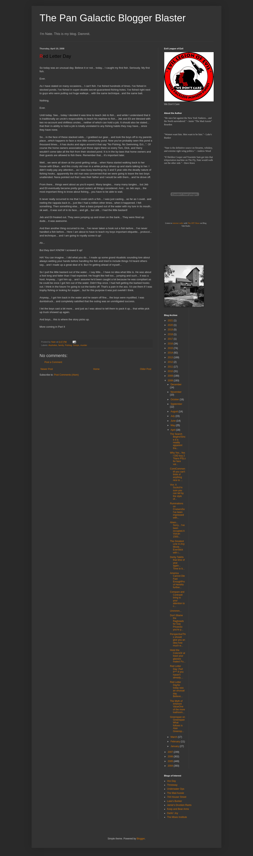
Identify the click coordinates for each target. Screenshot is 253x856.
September (176, 404)
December (176, 384)
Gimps (76, 345)
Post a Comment (53, 362)
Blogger (141, 838)
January (175, 746)
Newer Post (47, 369)
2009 (171, 375)
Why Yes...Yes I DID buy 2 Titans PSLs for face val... (178, 458)
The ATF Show (194, 223)
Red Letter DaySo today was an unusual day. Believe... (177, 689)
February (176, 741)
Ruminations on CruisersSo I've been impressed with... (177, 510)
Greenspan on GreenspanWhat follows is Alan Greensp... (177, 724)
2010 (171, 371)
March (174, 737)
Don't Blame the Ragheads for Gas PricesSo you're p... (177, 622)
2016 (171, 343)
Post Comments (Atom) (66, 374)
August (175, 411)
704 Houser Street (176, 797)
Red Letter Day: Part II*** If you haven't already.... (176, 672)
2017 (171, 339)
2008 (171, 380)
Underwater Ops (175, 789)
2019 (171, 329)
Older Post (145, 369)
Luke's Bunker (174, 801)
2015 (171, 348)
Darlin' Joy (172, 813)
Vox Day (171, 781)
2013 (171, 357)
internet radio (178, 223)
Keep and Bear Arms (178, 809)
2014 (171, 352)
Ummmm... (176, 610)
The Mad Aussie (175, 793)
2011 (171, 366)
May (173, 425)
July (173, 416)
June (173, 420)
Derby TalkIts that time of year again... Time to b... (177, 563)
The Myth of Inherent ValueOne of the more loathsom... (177, 707)
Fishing (68, 345)
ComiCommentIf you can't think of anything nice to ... (177, 474)
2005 (171, 761)
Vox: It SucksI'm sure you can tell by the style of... (177, 491)
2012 (171, 362)
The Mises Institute (177, 817)
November (176, 392)
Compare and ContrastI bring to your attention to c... (177, 599)
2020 (171, 325)
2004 (171, 765)
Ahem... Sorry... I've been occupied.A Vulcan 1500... (177, 529)
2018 (171, 334)
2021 (171, 320)
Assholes (52, 345)
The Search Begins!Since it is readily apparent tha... (177, 441)
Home (96, 369)
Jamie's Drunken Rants (179, 805)
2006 (171, 756)
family (61, 345)
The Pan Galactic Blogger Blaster (113, 17)
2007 (171, 752)
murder (83, 345)
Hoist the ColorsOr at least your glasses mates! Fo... (177, 656)
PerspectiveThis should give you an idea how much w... (178, 640)
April (173, 429)
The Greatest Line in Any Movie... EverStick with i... (177, 547)
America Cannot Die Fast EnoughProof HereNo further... (177, 580)
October (175, 399)
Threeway (172, 785)
